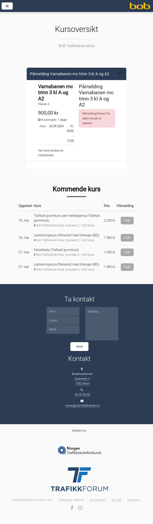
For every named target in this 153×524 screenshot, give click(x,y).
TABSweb (64, 499)
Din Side (116, 499)
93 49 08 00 (82, 394)
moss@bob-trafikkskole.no (82, 405)
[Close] (120, 73)
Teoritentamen (97, 499)
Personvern (134, 499)
